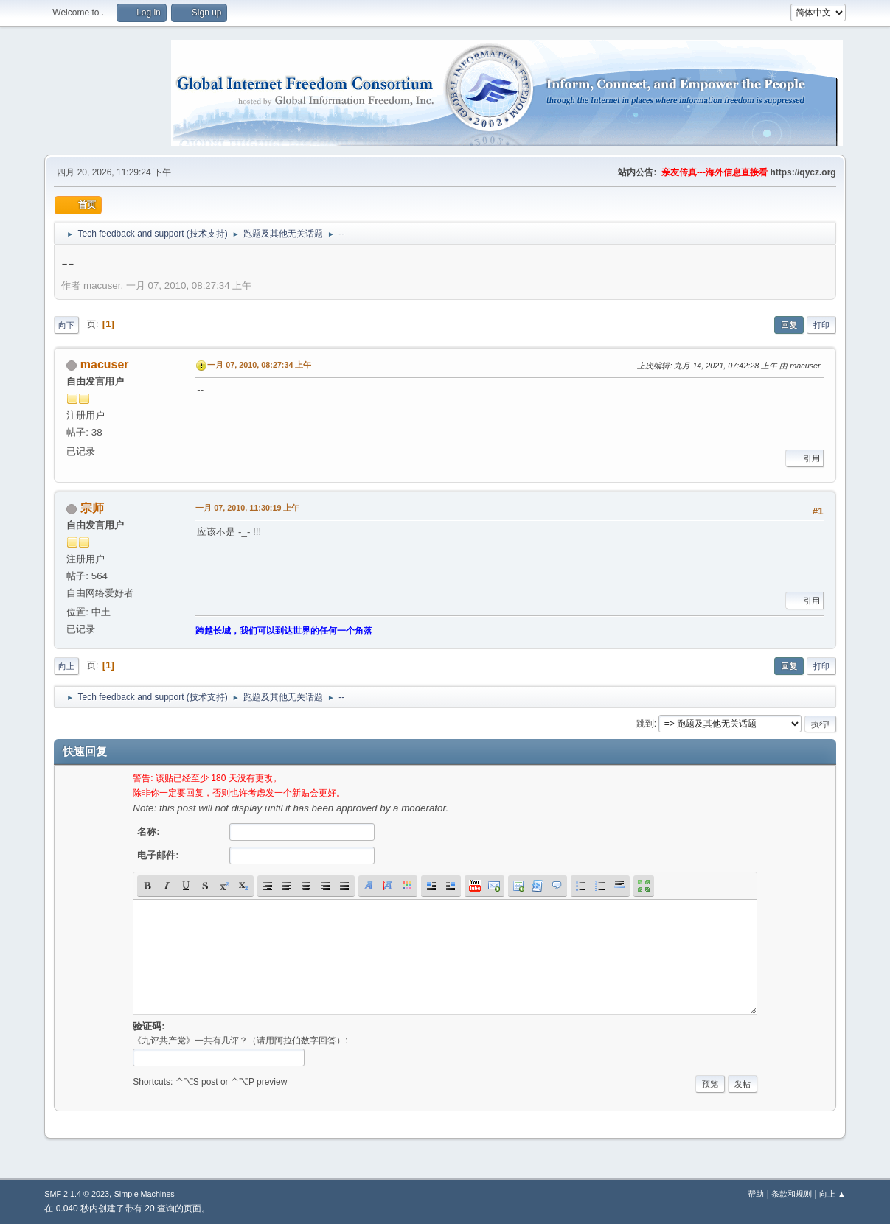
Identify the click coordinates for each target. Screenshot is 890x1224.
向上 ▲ (832, 1193)
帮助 (756, 1193)
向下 (66, 325)
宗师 (92, 508)
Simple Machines (144, 1193)
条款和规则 (791, 1193)
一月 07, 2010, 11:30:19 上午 (247, 507)
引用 (804, 458)
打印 (821, 325)
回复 (789, 325)
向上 (66, 666)
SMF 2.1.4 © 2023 (76, 1193)
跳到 (645, 723)
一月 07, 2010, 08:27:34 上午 (259, 364)
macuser (104, 364)
